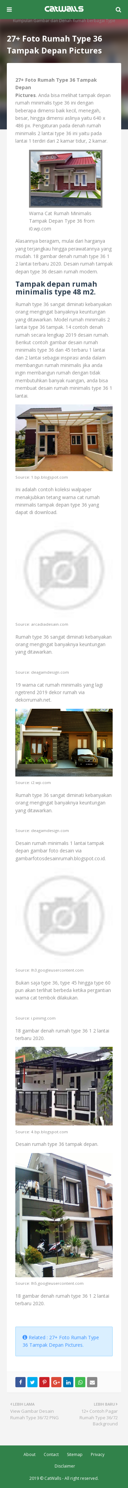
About (29, 1454)
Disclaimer (65, 1466)
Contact (51, 1454)
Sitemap (75, 1454)
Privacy (97, 1454)
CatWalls (52, 1478)
